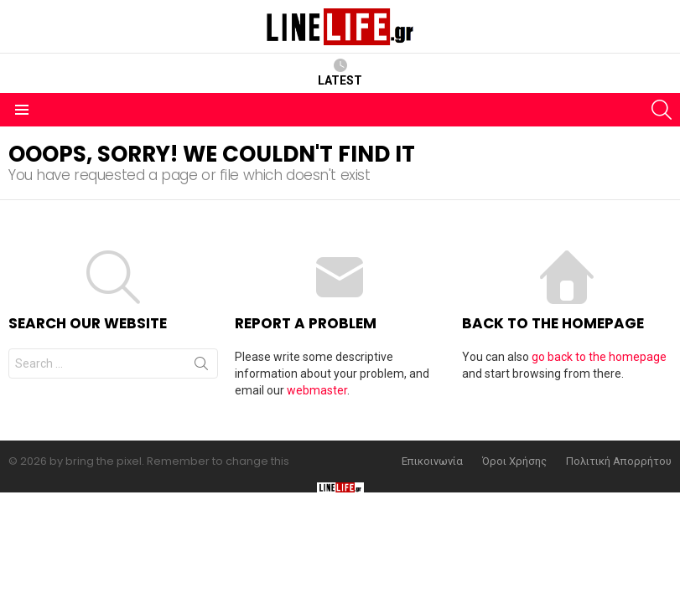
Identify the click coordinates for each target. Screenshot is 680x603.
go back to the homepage (599, 356)
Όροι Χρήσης (514, 461)
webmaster (317, 390)
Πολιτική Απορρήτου (619, 461)
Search (201, 366)
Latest (340, 73)
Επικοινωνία (432, 461)
